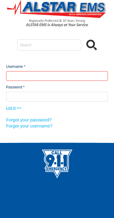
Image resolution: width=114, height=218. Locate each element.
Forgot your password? (29, 119)
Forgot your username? (29, 126)
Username (15, 66)
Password (15, 87)
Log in (11, 108)
